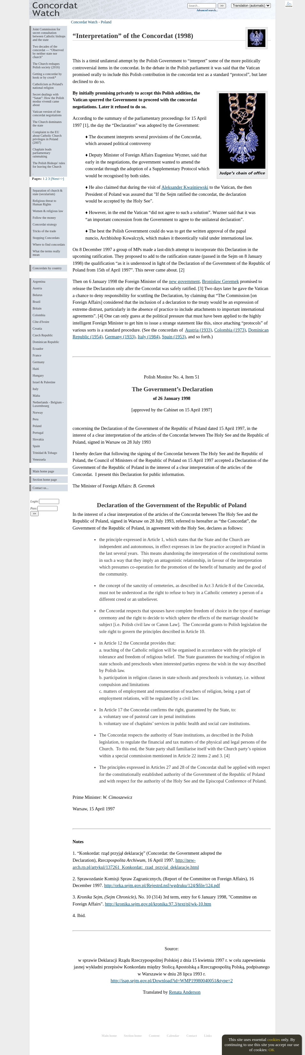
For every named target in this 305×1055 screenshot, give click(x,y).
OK (272, 1049)
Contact (191, 1035)
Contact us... (41, 488)
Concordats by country (47, 268)
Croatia (37, 328)
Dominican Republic (46, 342)
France (37, 355)
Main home (109, 1035)
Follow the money (44, 217)
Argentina (39, 281)
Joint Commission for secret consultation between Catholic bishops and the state (49, 34)
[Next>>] (57, 178)
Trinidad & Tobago (45, 453)
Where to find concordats (49, 244)
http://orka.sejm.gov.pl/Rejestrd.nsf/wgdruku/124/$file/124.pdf (162, 885)
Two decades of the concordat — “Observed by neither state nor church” (48, 52)
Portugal (38, 432)
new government (184, 281)
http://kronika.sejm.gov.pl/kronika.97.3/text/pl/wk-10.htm (158, 903)
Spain (36, 446)
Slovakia (38, 439)
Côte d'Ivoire (41, 322)
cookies (273, 1039)
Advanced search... (207, 10)
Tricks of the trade (44, 231)
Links (208, 1035)
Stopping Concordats (46, 238)
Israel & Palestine (44, 382)
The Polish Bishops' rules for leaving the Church (49, 164)
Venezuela (39, 459)
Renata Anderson (185, 992)
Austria (37, 288)
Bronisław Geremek (220, 281)
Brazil (36, 301)
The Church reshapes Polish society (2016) (46, 65)
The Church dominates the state (47, 123)
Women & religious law (48, 211)
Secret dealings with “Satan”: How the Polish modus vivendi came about (48, 100)
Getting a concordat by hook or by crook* (47, 75)
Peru (35, 419)
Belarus (38, 295)
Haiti (36, 369)
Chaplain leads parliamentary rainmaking (42, 153)
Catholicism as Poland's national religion (48, 85)
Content (154, 1035)
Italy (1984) (149, 336)
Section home (133, 1035)
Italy (35, 389)
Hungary (38, 375)
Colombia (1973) (230, 330)
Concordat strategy (45, 224)
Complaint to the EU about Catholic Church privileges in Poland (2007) (47, 137)
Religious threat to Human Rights (44, 202)
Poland (37, 426)
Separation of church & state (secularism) (47, 192)
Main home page (43, 471)
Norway (38, 412)
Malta (36, 395)
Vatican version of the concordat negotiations (47, 113)
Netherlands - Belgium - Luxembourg (48, 404)
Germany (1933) (120, 336)
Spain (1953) (174, 336)
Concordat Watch (84, 22)
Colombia (39, 315)
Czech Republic (43, 335)
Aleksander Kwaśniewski (184, 187)
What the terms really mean (46, 252)
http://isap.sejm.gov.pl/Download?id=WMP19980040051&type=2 (172, 980)
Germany (38, 362)
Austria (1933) (198, 330)
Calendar (173, 1035)
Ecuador (38, 348)
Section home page (45, 479)
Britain (37, 308)
